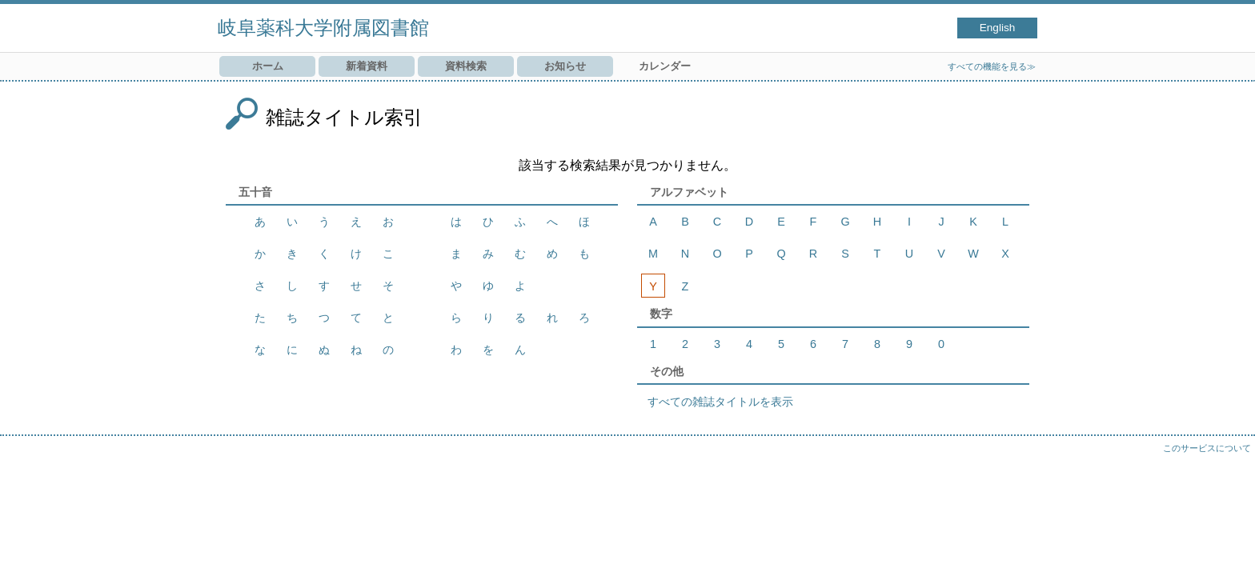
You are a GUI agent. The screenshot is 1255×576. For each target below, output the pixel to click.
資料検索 (466, 66)
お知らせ (565, 66)
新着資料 (366, 66)
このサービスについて (1207, 448)
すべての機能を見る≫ (992, 66)
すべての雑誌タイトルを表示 (720, 401)
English (998, 28)
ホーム (267, 66)
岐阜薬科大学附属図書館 (323, 27)
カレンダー (665, 66)
